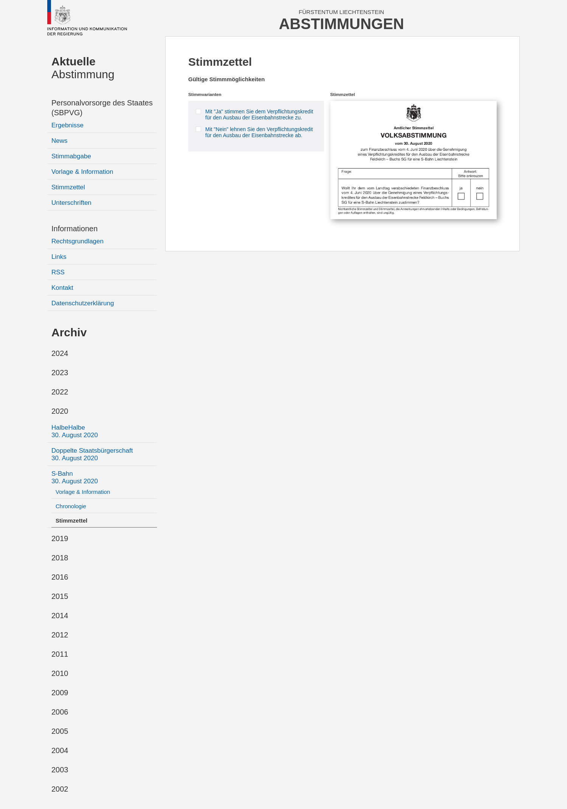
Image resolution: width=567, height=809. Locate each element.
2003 (59, 770)
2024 (59, 353)
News (59, 140)
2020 (59, 411)
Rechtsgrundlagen (77, 241)
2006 (59, 712)
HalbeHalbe (74, 431)
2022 (59, 392)
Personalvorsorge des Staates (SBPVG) (102, 108)
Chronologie (71, 506)
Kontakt (62, 287)
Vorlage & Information (82, 171)
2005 (59, 731)
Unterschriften (71, 202)
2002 (59, 789)
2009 (59, 692)
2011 (59, 654)
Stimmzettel (68, 187)
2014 (59, 615)
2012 (59, 635)
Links (59, 256)
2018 (59, 558)
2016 (59, 577)
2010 (59, 673)
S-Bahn (74, 477)
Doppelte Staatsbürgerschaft (92, 454)
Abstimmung (83, 67)
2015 (59, 596)
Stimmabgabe (71, 156)
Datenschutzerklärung (82, 303)
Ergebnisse (67, 125)
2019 (59, 538)
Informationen (74, 228)
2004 (59, 750)
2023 (59, 372)
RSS (58, 272)
